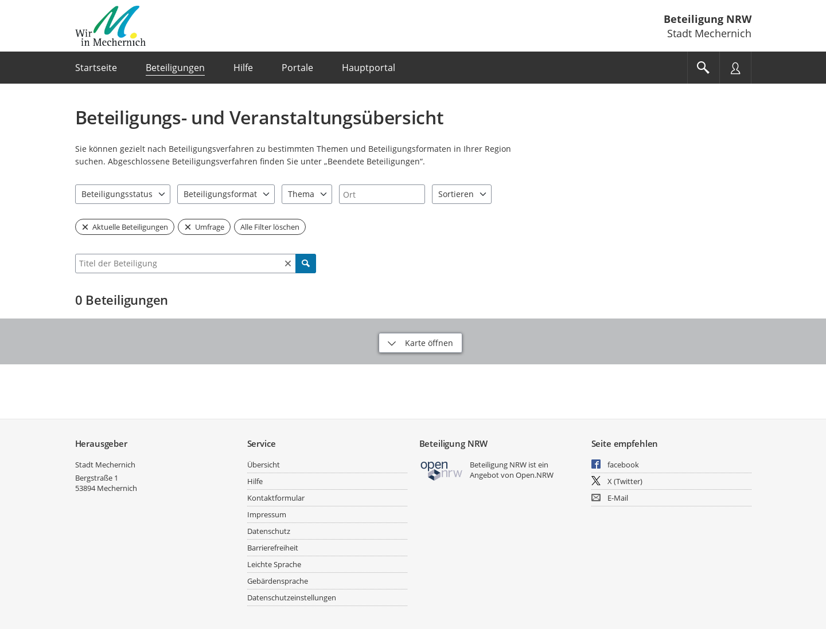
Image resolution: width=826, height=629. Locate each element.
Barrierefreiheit (272, 547)
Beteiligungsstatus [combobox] (117, 193)
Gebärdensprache (277, 581)
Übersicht (263, 464)
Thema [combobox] (301, 193)
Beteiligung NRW (707, 19)
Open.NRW (535, 475)
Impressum (266, 514)
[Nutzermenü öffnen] (735, 68)
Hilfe (255, 481)
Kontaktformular (276, 498)
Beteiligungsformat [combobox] (220, 193)
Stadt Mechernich (105, 464)
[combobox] (382, 194)
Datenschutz (268, 531)
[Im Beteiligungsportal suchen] (703, 68)
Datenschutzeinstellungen (291, 597)
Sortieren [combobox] (456, 193)
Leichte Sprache (274, 564)
